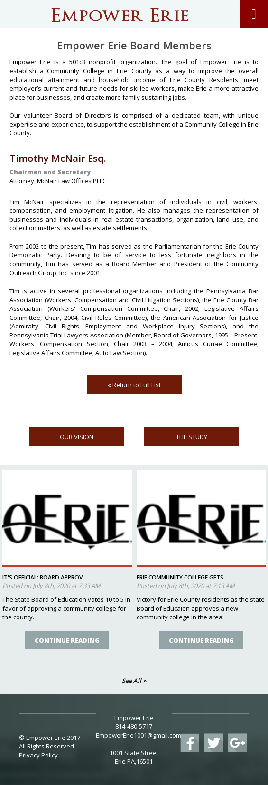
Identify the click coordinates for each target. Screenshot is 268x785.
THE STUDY (191, 436)
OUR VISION (76, 436)
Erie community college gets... (182, 577)
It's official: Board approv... (44, 577)
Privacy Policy (38, 755)
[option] (67, 564)
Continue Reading (67, 640)
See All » (134, 680)
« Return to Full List (134, 385)
